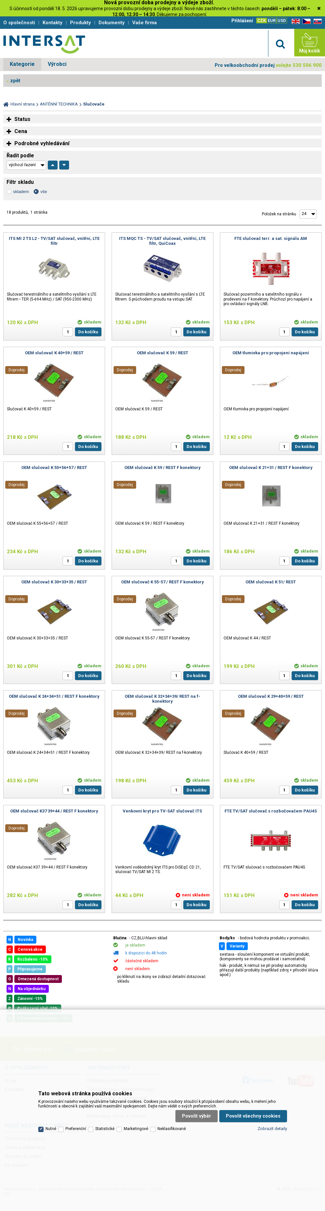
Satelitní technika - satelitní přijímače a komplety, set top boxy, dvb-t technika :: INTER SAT (44, 44)
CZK (261, 20)
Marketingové (136, 1128)
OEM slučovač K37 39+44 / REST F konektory (54, 811)
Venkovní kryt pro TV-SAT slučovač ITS (162, 811)
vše (43, 191)
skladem (21, 191)
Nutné (50, 1128)
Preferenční (75, 1128)
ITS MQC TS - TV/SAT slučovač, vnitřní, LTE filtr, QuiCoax (162, 241)
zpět (15, 81)
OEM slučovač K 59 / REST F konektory (162, 467)
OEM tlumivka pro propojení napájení (270, 352)
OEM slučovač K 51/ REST (270, 581)
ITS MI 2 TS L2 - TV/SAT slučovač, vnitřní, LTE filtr (54, 241)
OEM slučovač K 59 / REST (162, 352)
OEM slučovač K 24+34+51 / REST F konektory (54, 696)
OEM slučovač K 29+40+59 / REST (271, 696)
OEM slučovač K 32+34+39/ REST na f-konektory (162, 699)
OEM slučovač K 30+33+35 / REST (54, 581)
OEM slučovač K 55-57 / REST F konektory (162, 581)
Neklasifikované (171, 1128)
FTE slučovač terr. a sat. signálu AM (270, 238)
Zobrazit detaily (272, 1128)
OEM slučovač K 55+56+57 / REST (54, 467)
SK (316, 21)
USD (282, 20)
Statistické (105, 1128)
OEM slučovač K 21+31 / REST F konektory (271, 467)
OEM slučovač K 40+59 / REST (54, 352)
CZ (305, 21)
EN (294, 21)
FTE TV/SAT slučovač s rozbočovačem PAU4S (271, 811)
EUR (272, 20)
